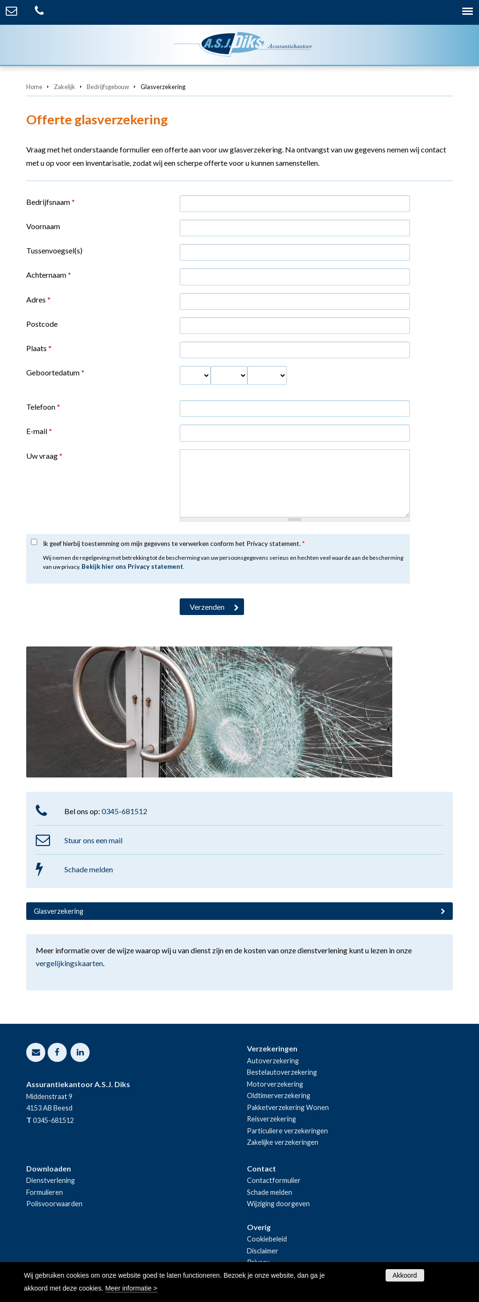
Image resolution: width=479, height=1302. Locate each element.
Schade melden (88, 869)
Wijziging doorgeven (278, 1204)
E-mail (39, 430)
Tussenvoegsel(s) (54, 250)
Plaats (38, 348)
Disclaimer (262, 1251)
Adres (38, 299)
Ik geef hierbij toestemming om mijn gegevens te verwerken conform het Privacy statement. (174, 543)
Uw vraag (44, 455)
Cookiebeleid (267, 1239)
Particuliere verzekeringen (287, 1131)
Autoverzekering (273, 1061)
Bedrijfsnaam (50, 201)
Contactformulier (274, 1180)
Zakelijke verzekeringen (282, 1142)
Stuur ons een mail (93, 840)
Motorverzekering (275, 1084)
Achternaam (48, 274)
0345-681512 (124, 811)
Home (34, 87)
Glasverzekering (58, 911)
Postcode (42, 323)
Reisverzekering (271, 1119)
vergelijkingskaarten (69, 963)
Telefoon (43, 406)
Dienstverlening (50, 1180)
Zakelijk (64, 87)
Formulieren (44, 1192)
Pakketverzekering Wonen (288, 1107)
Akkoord (405, 1275)
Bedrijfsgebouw (108, 87)
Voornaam (43, 226)
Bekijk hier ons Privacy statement (132, 566)
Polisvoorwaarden (54, 1204)
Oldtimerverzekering (278, 1095)
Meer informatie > (131, 1288)
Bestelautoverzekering (282, 1072)
